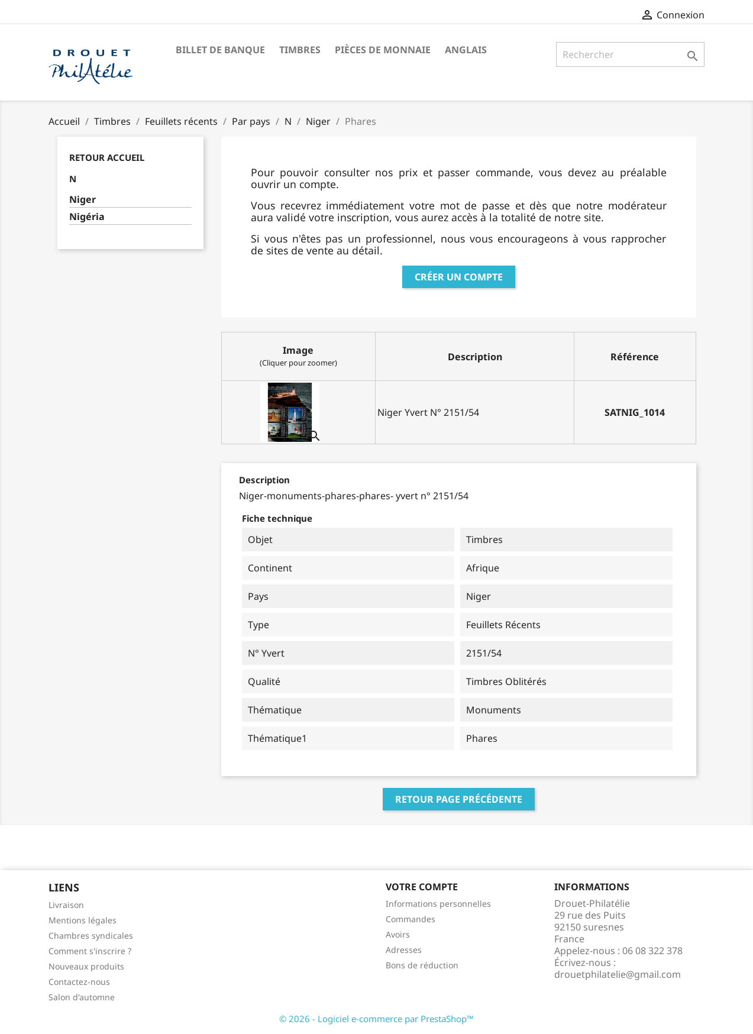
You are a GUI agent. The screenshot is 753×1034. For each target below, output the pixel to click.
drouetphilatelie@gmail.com (617, 974)
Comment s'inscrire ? (90, 951)
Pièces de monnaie (383, 49)
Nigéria (87, 217)
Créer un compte (459, 276)
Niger (82, 199)
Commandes (410, 919)
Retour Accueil (106, 157)
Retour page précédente (458, 799)
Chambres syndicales (91, 935)
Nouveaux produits (86, 966)
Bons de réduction (422, 965)
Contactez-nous (79, 981)
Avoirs (398, 934)
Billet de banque (220, 49)
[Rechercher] (630, 54)
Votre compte (422, 886)
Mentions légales (83, 920)
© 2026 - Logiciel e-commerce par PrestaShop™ (376, 1019)
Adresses (404, 949)
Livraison (66, 904)
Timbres (300, 49)
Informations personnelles (438, 903)
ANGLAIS (466, 49)
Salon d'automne (82, 997)
